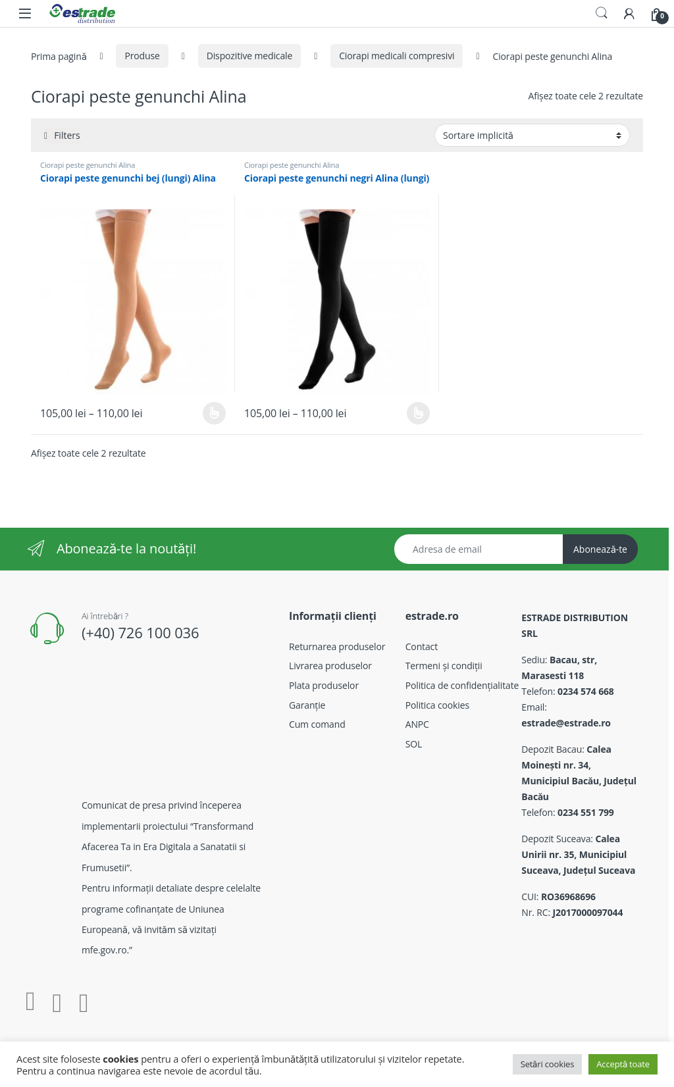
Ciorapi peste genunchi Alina (87, 165)
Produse (141, 55)
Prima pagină (58, 55)
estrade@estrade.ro (566, 723)
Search (601, 13)
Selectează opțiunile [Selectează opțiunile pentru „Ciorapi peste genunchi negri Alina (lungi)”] (418, 413)
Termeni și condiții (443, 665)
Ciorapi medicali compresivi (396, 55)
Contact (421, 646)
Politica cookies (437, 705)
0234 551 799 (585, 812)
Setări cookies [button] (548, 1064)
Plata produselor (324, 685)
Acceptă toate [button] (623, 1064)
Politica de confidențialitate (462, 685)
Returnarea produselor (337, 646)
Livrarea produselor (330, 665)
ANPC (417, 724)
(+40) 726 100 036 (140, 632)
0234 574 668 (585, 691)
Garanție (307, 705)
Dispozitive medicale (249, 55)
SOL (413, 744)
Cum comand (317, 724)
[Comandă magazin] (532, 135)
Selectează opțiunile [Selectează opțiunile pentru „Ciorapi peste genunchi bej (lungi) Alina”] (214, 413)
